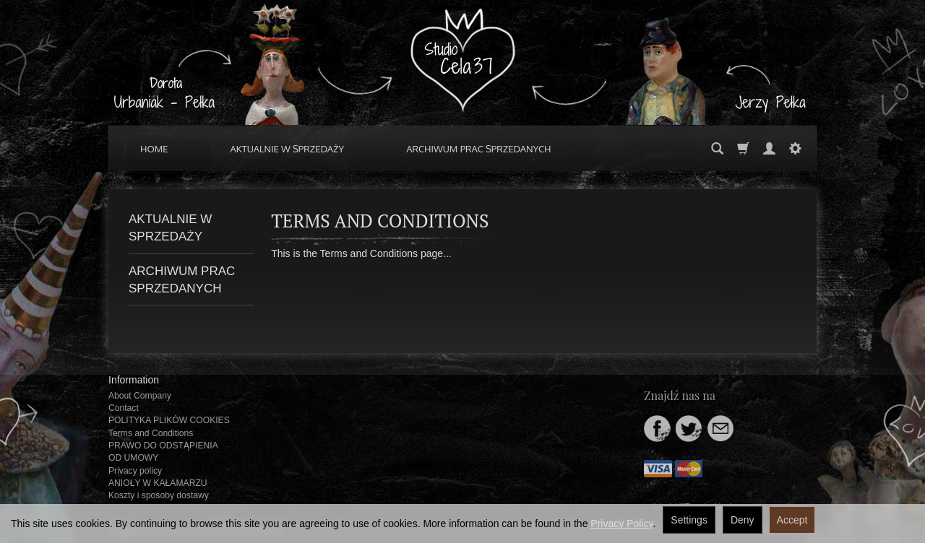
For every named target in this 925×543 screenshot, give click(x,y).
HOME (154, 149)
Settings (689, 520)
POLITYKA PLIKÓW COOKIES (169, 420)
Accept (792, 520)
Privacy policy (135, 471)
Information (133, 380)
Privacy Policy (621, 523)
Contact (123, 408)
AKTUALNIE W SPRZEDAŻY (288, 149)
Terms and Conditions (150, 433)
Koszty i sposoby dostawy (158, 495)
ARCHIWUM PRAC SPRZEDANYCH (478, 149)
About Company (139, 396)
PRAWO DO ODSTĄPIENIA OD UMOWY (163, 451)
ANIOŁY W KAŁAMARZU (157, 483)
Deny (742, 520)
